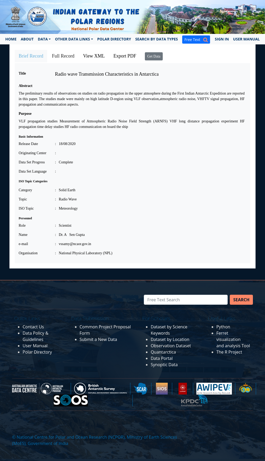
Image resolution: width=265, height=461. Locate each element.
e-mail (23, 244)
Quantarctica (163, 352)
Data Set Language (33, 171)
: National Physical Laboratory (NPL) (84, 253)
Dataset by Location (170, 339)
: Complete (64, 162)
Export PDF (124, 56)
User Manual (246, 39)
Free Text (196, 39)
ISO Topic (26, 208)
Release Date (28, 144)
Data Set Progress (32, 162)
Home (11, 39)
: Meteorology (66, 208)
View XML (94, 56)
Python (223, 327)
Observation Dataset (171, 346)
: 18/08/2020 (65, 144)
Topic (23, 199)
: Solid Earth (65, 190)
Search (241, 300)
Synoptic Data (164, 364)
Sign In (222, 39)
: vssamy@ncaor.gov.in (73, 244)
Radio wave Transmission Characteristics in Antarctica (107, 74)
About (27, 39)
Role (22, 225)
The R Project (229, 352)
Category (25, 190)
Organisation (28, 253)
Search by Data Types (156, 39)
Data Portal (162, 358)
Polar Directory (114, 39)
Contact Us (33, 327)
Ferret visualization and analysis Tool (233, 339)
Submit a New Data (98, 339)
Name (23, 235)
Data (43, 39)
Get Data (153, 56)
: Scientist (63, 225)
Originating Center (32, 153)
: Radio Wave (66, 199)
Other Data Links (72, 39)
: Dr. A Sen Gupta (70, 235)
